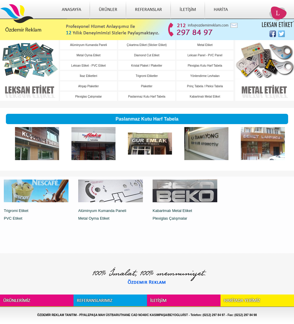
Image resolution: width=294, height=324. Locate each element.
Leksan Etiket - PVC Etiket (88, 65)
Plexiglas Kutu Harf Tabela (205, 65)
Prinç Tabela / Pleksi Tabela (205, 86)
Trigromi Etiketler (147, 76)
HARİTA (221, 9)
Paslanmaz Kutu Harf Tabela (147, 96)
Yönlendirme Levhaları (205, 76)
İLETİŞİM (188, 9)
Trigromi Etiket (16, 210)
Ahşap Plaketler (88, 86)
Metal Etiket (205, 45)
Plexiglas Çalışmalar (88, 96)
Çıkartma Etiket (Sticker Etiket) (147, 45)
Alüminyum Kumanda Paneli (88, 45)
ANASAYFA (71, 9)
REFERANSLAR (148, 9)
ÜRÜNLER (108, 9)
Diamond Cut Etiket (146, 55)
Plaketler (147, 86)
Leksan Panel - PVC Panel (205, 55)
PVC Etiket (13, 218)
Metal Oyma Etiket (88, 55)
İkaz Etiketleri (88, 76)
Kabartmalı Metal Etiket (205, 96)
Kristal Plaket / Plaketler (146, 65)
